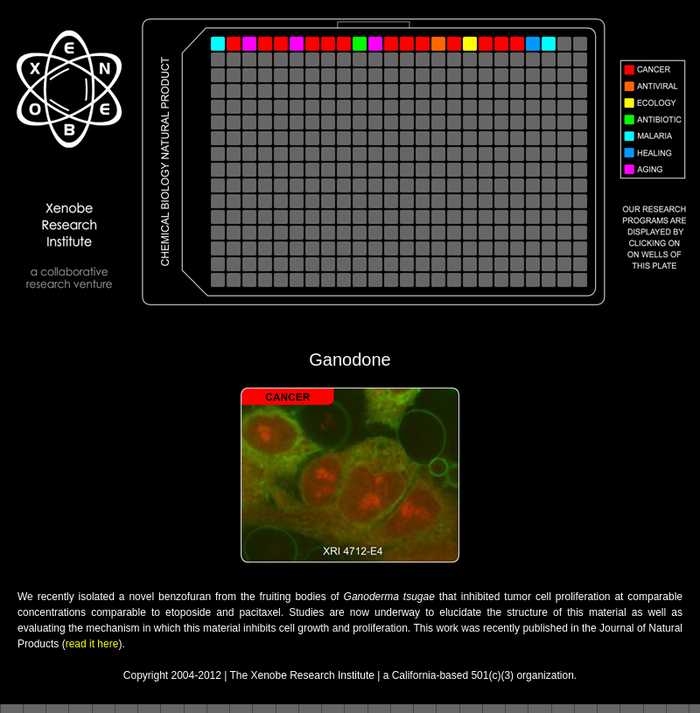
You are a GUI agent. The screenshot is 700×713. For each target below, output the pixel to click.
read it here (92, 644)
